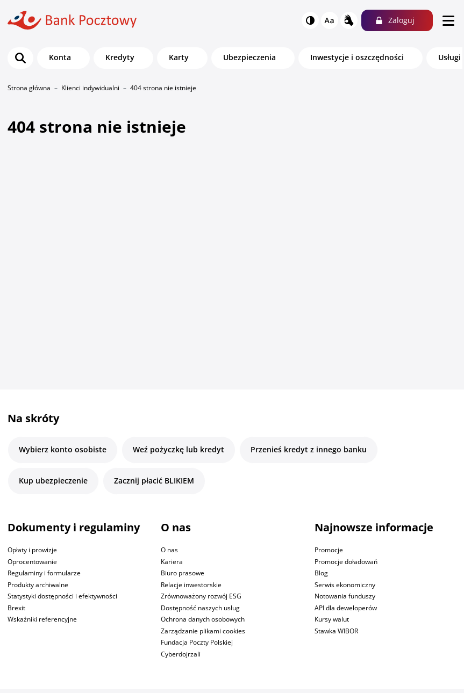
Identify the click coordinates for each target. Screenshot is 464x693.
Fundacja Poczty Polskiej (197, 642)
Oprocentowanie (32, 561)
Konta (60, 57)
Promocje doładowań (346, 561)
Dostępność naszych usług (200, 607)
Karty (179, 57)
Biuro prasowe (182, 573)
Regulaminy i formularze (44, 573)
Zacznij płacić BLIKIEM (154, 480)
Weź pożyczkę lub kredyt (178, 449)
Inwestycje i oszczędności (357, 57)
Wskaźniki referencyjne (42, 619)
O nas (169, 549)
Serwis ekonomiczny (345, 584)
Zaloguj (401, 20)
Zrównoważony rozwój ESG (201, 596)
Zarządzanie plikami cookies (203, 631)
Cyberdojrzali (181, 654)
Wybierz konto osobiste (62, 449)
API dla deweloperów (346, 607)
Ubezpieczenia (249, 57)
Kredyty (119, 57)
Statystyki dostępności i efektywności (62, 596)
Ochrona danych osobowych (203, 619)
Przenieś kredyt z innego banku (309, 449)
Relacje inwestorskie (191, 584)
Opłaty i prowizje (32, 549)
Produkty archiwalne (38, 584)
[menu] (448, 20)
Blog (321, 573)
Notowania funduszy (345, 596)
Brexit (16, 607)
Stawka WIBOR (336, 631)
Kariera (172, 561)
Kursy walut (332, 619)
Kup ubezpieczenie (53, 480)
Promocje (329, 549)
